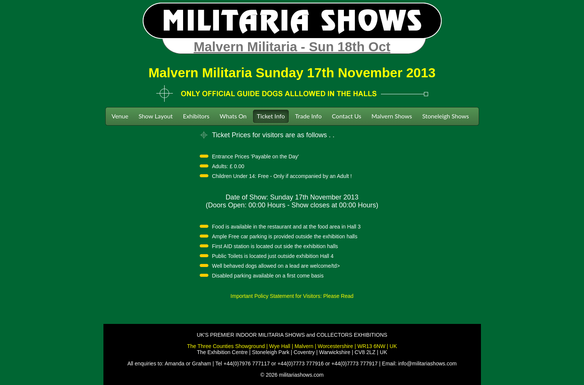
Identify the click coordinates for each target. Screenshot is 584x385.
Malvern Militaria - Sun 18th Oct (292, 46)
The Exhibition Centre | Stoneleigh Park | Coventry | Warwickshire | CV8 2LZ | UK (292, 352)
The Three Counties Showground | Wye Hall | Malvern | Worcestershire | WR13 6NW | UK (292, 346)
